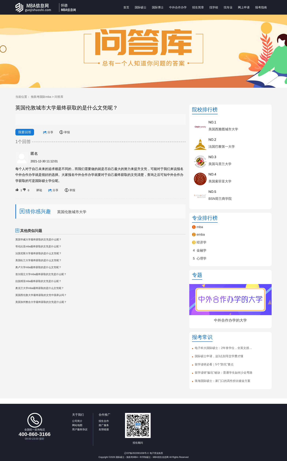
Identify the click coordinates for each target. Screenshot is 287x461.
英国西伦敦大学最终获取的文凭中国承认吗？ (41, 295)
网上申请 (244, 7)
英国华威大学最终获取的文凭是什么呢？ (38, 239)
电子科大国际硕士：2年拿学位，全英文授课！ (224, 347)
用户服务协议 (79, 429)
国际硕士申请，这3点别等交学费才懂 (219, 356)
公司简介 (77, 421)
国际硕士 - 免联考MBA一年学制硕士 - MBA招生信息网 (142, 457)
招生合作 (104, 421)
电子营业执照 (156, 453)
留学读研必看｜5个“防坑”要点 (214, 364)
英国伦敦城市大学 (71, 212)
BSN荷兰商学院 (220, 199)
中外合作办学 (178, 7)
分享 (48, 132)
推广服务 (104, 425)
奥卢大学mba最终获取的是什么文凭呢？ (38, 267)
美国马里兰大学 (220, 164)
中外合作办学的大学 (230, 320)
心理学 (201, 258)
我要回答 (24, 132)
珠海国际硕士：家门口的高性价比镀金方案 (222, 380)
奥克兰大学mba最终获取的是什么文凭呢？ (39, 288)
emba (201, 234)
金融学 (201, 250)
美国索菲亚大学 (220, 181)
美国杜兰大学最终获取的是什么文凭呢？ (38, 260)
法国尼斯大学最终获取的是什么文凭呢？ (38, 253)
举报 (64, 132)
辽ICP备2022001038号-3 (136, 453)
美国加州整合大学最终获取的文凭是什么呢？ (41, 302)
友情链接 (104, 429)
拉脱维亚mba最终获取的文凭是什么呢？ (38, 281)
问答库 (59, 96)
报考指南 (261, 7)
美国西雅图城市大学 (223, 129)
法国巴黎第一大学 (221, 146)
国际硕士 (140, 7)
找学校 (213, 7)
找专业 (228, 7)
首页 (126, 7)
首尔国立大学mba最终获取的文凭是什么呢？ (40, 274)
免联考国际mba (41, 96)
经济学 (201, 242)
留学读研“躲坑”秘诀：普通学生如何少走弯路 (223, 372)
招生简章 (198, 7)
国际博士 (158, 7)
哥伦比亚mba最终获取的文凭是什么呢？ (38, 246)
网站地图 (77, 425)
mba (200, 227)
